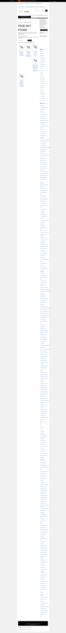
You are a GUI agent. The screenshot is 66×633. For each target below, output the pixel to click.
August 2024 (42, 87)
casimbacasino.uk (43, 201)
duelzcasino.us (42, 250)
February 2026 (42, 55)
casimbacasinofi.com (43, 203)
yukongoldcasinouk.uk (43, 608)
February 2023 (42, 94)
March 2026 (42, 53)
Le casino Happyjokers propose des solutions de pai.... (29, 5)
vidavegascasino (42, 577)
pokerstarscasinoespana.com (44, 467)
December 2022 (42, 98)
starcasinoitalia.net (43, 534)
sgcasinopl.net (42, 512)
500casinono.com (43, 118)
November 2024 (42, 83)
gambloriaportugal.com (43, 277)
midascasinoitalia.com (43, 385)
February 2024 (42, 92)
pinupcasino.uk (42, 457)
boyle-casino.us (42, 186)
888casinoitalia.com (43, 135)
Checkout (54, 1)
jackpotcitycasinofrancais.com (44, 315)
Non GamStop (42, 431)
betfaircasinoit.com (43, 160)
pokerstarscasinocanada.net (44, 465)
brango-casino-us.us (43, 190)
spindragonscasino (43, 527)
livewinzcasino (42, 343)
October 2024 (42, 85)
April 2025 (41, 74)
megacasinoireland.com (43, 374)
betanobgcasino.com (43, 158)
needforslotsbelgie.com (43, 409)
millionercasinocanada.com (44, 387)
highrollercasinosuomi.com (44, 298)
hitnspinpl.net (42, 304)
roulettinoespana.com (43, 501)
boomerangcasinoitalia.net (44, 184)
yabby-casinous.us (43, 604)
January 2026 (42, 57)
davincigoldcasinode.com (44, 246)
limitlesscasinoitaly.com (43, 339)
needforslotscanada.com (44, 411)
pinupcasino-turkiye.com (43, 455)
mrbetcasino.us (42, 396)
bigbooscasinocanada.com (44, 175)
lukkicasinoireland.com (43, 354)
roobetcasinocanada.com (44, 495)
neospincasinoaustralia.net (44, 417)
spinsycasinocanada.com (44, 529)
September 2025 (42, 64)
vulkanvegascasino (43, 585)
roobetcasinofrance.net (43, 497)
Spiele (41, 523)
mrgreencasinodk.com (43, 398)
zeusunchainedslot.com (43, 612)
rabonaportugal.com (43, 482)
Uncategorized (42, 563)
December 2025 (42, 59)
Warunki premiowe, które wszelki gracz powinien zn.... (29, 10)
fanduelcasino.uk (42, 255)
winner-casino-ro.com (43, 599)
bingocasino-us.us (43, 179)
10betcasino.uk (42, 109)
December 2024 (42, 81)
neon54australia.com (43, 413)
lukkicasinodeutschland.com (44, 352)
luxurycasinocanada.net (43, 356)
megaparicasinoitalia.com (44, 376)
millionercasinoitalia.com (44, 389)
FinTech (41, 261)
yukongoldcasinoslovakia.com (44, 606)
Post (41, 469)
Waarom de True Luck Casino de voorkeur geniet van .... (30, 15)
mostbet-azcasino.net (43, 394)
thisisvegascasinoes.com (44, 548)
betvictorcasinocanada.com (44, 173)
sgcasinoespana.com (43, 510)
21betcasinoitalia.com (43, 114)
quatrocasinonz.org (43, 473)
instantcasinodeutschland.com (44, 311)
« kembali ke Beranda (21, 37)
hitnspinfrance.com (43, 302)
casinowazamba (42, 222)
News (41, 425)
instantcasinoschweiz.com (44, 313)
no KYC (41, 429)
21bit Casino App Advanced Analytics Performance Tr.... (30, 3)
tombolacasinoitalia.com (43, 550)
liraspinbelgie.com (43, 341)
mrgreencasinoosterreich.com (44, 400)
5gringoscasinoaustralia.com (44, 120)
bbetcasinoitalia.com (43, 151)
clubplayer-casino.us (43, 230)
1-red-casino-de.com (43, 107)
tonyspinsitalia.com (43, 556)
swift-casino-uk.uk (43, 541)
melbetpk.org (42, 381)
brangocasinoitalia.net (43, 192)
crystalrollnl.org (42, 242)
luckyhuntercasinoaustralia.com (45, 345)
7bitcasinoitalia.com (43, 131)
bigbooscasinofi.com (43, 177)
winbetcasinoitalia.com (43, 597)
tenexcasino (42, 543)
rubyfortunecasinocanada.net (44, 508)
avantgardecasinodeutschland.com (45, 147)
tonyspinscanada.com (43, 554)
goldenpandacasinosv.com (44, 287)
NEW (41, 423)
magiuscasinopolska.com (44, 362)
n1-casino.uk (42, 404)
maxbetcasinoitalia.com (43, 367)
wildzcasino (42, 592)
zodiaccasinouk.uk (43, 614)
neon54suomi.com (43, 415)
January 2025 (42, 79)
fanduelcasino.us (42, 257)
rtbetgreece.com (42, 506)
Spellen (41, 521)
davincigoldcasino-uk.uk (43, 244)
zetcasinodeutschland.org (44, 610)
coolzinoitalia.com (43, 240)
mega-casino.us (42, 369)
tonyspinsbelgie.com (43, 552)
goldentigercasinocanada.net (44, 289)
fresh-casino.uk (42, 273)
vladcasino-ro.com (43, 583)
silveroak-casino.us (43, 514)
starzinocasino (42, 536)
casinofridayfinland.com (43, 214)
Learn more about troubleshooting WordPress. (24, 629)
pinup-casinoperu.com (43, 453)
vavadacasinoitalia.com (43, 569)
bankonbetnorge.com (43, 149)
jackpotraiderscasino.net (43, 317)
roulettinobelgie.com (43, 499)
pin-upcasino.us (42, 451)
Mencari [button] (29, 40)
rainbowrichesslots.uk (43, 488)
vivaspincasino (42, 579)
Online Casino (42, 438)
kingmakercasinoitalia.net (44, 330)
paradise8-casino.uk (43, 440)
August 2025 (42, 66)
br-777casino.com (43, 188)
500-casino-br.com (43, 116)
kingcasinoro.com (42, 328)
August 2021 (42, 100)
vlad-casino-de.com (43, 581)
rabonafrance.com (43, 478)
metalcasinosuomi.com (43, 383)
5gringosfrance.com (43, 122)
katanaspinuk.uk (42, 326)
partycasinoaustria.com (43, 446)
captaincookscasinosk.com (44, 199)
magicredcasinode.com (43, 360)
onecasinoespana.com (43, 436)
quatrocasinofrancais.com (44, 471)
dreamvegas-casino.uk (43, 248)
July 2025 (41, 68)
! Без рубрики (42, 105)
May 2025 (41, 72)
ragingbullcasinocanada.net (44, 484)
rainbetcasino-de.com (43, 486)
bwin (41, 194)
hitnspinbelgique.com (43, 300)
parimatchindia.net (43, 444)
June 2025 (41, 70)
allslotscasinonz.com (43, 143)
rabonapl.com (42, 480)
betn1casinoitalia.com (43, 164)
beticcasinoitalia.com (43, 162)
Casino (41, 207)
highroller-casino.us (43, 296)
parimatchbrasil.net (43, 442)
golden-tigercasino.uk (43, 282)
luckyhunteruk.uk (42, 347)
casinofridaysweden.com (44, 216)
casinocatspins (42, 212)
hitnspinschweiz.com (43, 306)
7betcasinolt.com (42, 129)
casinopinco (42, 218)
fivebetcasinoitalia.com (43, 263)
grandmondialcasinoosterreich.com (45, 291)
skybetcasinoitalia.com (43, 516)
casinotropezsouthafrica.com (44, 220)
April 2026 (41, 51)
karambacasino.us (43, 324)
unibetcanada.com (43, 565)
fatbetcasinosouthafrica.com (44, 259)
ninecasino (41, 427)
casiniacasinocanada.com (44, 205)
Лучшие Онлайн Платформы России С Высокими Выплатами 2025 (28, 53)
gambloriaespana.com (43, 275)
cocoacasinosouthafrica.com (44, 232)
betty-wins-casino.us (43, 166)
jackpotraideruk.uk (43, 319)
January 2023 (42, 96)
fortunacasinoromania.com (44, 268)
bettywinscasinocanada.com (44, 171)
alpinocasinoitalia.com (43, 145)
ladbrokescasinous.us (43, 334)
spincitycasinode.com (43, 525)
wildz (41, 590)
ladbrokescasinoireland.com (44, 332)
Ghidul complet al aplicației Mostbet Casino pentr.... (29, 8)
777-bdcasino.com (43, 124)
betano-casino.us (42, 156)
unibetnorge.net (42, 567)
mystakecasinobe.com (43, 402)
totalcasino (42, 558)
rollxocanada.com (42, 493)
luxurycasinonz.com (43, 358)
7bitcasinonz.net (42, 133)
